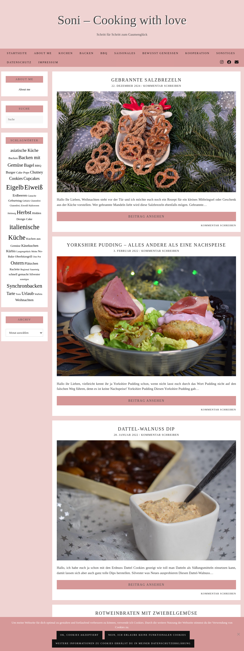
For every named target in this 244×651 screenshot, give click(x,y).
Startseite (17, 53)
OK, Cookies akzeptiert (79, 635)
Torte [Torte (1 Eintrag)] (18, 294)
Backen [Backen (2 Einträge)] (13, 158)
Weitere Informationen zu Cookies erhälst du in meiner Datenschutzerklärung (123, 643)
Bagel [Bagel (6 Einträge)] (29, 165)
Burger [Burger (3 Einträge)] (10, 172)
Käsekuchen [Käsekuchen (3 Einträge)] (29, 245)
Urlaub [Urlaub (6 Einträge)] (28, 293)
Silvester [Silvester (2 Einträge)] (34, 274)
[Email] (237, 62)
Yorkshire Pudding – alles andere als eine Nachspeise (146, 244)
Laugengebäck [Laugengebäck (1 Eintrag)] (23, 251)
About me (43, 53)
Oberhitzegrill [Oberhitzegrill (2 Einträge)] (23, 256)
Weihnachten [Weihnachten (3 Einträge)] (24, 300)
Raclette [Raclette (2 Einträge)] (15, 269)
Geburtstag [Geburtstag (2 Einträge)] (15, 200)
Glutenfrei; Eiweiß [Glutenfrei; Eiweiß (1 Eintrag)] (19, 205)
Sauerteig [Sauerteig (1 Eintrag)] (34, 269)
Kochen (66, 53)
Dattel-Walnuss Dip (146, 428)
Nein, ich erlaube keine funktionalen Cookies (147, 635)
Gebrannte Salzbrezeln (146, 79)
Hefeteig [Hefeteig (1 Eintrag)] (12, 213)
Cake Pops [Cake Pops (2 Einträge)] (22, 172)
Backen (86, 53)
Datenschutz (19, 62)
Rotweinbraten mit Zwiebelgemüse (146, 613)
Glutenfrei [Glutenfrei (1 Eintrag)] (36, 201)
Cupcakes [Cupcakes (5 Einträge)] (31, 178)
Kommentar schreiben (162, 85)
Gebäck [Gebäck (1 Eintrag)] (26, 201)
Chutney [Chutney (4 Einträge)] (36, 172)
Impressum (48, 62)
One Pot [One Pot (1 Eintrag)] (37, 256)
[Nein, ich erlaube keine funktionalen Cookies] (238, 634)
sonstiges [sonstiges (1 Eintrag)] (24, 279)
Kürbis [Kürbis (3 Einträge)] (11, 251)
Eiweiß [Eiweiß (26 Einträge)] (33, 187)
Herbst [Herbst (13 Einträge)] (24, 212)
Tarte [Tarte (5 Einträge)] (11, 293)
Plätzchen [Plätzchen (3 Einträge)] (31, 263)
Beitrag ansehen (146, 216)
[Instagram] (222, 62)
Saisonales (124, 53)
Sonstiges (225, 53)
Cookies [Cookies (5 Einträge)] (16, 178)
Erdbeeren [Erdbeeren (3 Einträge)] (20, 195)
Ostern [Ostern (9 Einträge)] (17, 263)
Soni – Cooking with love (121, 20)
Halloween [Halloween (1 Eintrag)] (34, 205)
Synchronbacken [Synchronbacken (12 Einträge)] (24, 286)
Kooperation (197, 53)
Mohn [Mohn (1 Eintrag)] (34, 251)
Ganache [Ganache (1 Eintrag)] (32, 195)
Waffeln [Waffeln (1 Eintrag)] (38, 294)
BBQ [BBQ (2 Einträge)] (38, 165)
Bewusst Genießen (160, 53)
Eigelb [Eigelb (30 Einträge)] (15, 187)
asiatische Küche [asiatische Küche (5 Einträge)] (24, 150)
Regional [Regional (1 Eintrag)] (25, 269)
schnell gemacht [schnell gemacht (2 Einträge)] (19, 274)
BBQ (103, 53)
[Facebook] (229, 62)
